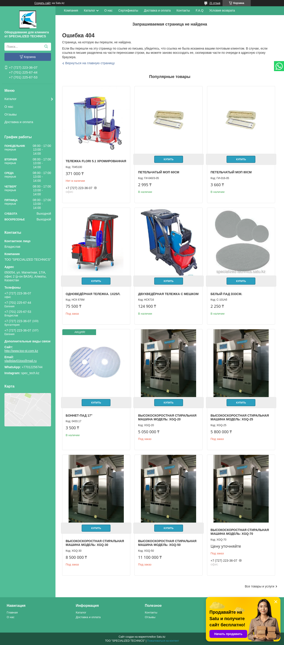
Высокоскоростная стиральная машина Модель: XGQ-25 (240, 417)
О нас (8, 106)
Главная (12, 612)
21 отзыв (214, 3)
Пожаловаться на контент (163, 640)
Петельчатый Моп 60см (158, 172)
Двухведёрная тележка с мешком (168, 294)
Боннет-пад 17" (79, 415)
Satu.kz (160, 636)
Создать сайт (42, 3)
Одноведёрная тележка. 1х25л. (93, 294)
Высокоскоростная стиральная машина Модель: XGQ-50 (167, 543)
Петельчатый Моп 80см (231, 172)
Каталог (10, 99)
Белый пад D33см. (226, 294)
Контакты (183, 10)
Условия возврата (222, 10)
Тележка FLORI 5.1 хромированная (96, 161)
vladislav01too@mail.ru (20, 361)
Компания (71, 10)
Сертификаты (128, 10)
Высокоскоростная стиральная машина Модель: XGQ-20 (167, 417)
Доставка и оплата (18, 122)
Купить (169, 159)
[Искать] (46, 47)
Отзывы (10, 114)
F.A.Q (199, 10)
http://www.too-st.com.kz (21, 351)
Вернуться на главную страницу (90, 63)
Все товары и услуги (259, 586)
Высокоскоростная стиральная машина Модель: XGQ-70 (240, 532)
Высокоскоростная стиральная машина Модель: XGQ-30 (95, 543)
